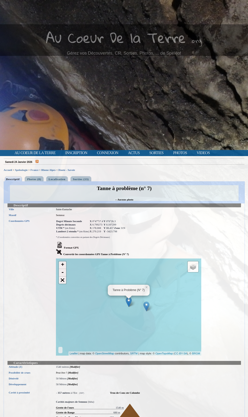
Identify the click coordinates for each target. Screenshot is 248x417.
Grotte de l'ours (65, 407)
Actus (134, 153)
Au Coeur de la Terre (35, 153)
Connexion (107, 153)
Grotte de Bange (65, 412)
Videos (203, 153)
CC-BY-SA (181, 353)
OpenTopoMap (164, 353)
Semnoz (60, 215)
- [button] (62, 272)
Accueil (8, 169)
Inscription (76, 153)
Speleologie (21, 169)
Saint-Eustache (64, 209)
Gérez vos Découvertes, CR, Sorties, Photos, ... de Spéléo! (124, 53)
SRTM (134, 353)
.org (196, 40)
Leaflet (74, 353)
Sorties (156, 153)
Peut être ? (61, 372)
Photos (180, 153)
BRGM (196, 353)
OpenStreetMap (104, 353)
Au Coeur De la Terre (116, 37)
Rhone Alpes (48, 169)
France (35, 169)
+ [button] (62, 265)
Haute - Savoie (66, 169)
